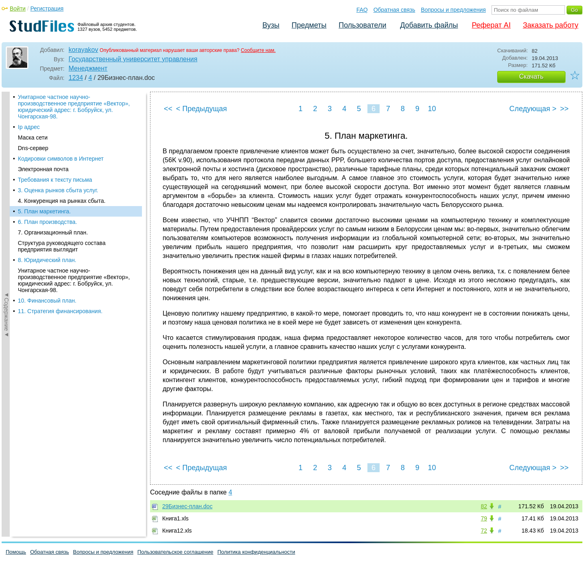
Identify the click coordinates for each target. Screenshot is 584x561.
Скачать (531, 76)
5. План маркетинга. (44, 211)
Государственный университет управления (133, 59)
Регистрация (47, 8)
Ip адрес (29, 127)
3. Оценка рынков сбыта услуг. (58, 190)
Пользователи (362, 25)
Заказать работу (550, 25)
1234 (76, 77)
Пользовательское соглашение (175, 552)
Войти (18, 8)
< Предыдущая (201, 109)
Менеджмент (88, 68)
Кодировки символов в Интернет (61, 158)
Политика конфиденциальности (256, 552)
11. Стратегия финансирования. (60, 311)
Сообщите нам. (258, 50)
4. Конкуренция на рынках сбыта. (61, 201)
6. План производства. (47, 222)
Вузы (270, 25)
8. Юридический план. (47, 260)
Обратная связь (394, 9)
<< (168, 109)
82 (484, 506)
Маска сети (32, 137)
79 (484, 518)
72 (484, 530)
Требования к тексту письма (55, 179)
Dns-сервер (33, 148)
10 (432, 109)
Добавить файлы (429, 25)
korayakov (83, 49)
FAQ (362, 9)
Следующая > (532, 109)
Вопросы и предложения (453, 9)
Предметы (309, 25)
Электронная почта (43, 169)
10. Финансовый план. (47, 300)
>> (564, 109)
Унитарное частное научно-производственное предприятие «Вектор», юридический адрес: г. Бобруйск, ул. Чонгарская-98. (74, 107)
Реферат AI (491, 25)
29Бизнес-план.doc (187, 506)
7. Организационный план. (53, 232)
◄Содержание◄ (6, 234)
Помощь (16, 552)
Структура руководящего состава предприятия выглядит (61, 246)
